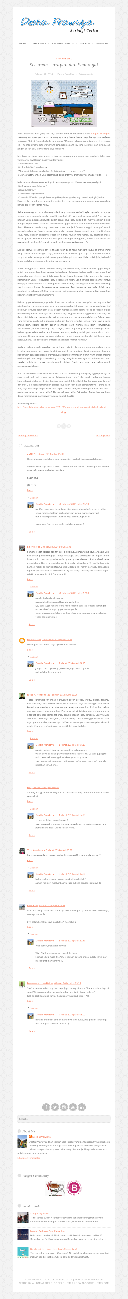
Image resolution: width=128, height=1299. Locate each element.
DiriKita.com (34, 639)
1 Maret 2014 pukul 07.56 (45, 787)
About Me (102, 43)
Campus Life (64, 58)
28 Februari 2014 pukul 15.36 (56, 546)
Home (23, 43)
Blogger (97, 1279)
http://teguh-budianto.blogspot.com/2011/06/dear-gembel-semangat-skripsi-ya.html (62, 407)
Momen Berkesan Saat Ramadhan (47, 1231)
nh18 (29, 453)
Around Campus (63, 43)
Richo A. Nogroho (36, 694)
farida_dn (32, 905)
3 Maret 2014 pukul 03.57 (59, 850)
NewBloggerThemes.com (92, 1283)
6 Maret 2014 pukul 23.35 (67, 983)
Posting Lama (103, 435)
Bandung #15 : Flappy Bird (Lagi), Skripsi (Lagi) (53, 1248)
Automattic (40, 1283)
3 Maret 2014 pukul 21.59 (52, 905)
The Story (39, 43)
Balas (30, 490)
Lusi (29, 787)
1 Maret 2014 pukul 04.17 (72, 744)
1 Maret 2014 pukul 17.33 (72, 815)
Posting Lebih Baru (28, 435)
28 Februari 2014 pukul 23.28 (63, 694)
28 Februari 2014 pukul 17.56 (57, 639)
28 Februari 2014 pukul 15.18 (74, 504)
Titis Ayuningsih (36, 850)
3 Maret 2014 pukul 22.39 (72, 940)
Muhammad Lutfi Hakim (40, 983)
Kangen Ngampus (100, 133)
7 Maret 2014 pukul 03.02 (72, 1014)
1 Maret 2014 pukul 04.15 (72, 663)
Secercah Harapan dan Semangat (64, 64)
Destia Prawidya (45, 504)
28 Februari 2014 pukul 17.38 (74, 593)
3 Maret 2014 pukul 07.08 (72, 873)
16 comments (86, 74)
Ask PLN (85, 43)
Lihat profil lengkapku (29, 1157)
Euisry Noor (33, 546)
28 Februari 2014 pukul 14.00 (49, 453)
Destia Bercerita (61, 1279)
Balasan (34, 497)
